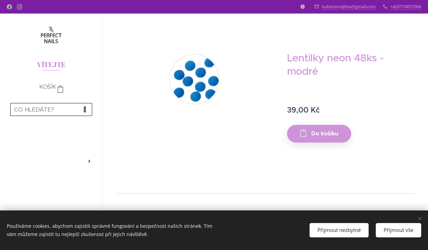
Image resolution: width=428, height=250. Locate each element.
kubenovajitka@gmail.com (349, 6)
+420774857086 (405, 6)
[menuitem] (51, 141)
